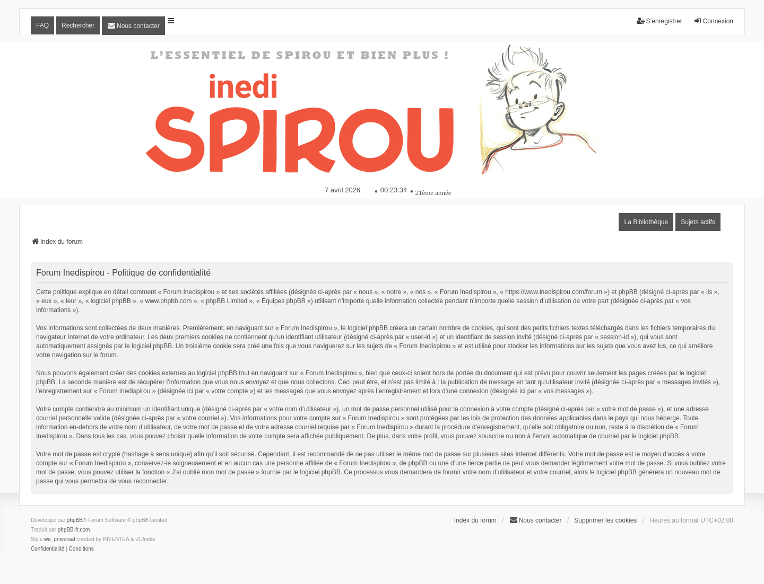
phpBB (75, 520)
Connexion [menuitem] (713, 21)
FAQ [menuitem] (42, 25)
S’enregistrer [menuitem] (659, 21)
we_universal (59, 539)
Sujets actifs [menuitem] (698, 222)
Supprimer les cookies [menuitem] (605, 520)
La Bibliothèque (646, 222)
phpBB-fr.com (74, 530)
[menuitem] (133, 25)
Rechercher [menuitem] (78, 25)
